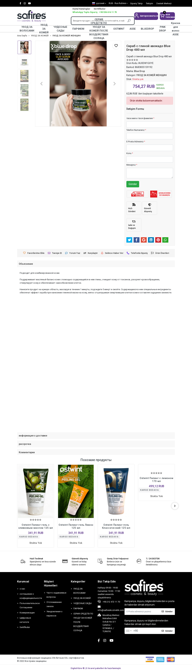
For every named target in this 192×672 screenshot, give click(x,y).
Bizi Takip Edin (107, 581)
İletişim (149, 3)
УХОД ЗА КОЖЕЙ (44, 28)
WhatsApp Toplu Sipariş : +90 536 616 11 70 (95, 12)
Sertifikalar (100, 9)
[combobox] (128, 631)
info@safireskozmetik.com (111, 608)
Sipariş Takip (136, 3)
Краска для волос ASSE (175, 28)
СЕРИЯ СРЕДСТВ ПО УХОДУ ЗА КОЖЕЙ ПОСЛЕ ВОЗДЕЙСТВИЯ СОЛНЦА (98, 28)
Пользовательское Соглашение (30, 605)
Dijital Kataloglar (81, 9)
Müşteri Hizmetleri (50, 583)
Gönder (133, 184)
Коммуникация (27, 612)
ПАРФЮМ (78, 28)
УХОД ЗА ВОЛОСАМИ (27, 28)
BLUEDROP (147, 28)
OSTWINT (119, 28)
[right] (175, 506)
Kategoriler (78, 581)
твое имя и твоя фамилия (140, 118)
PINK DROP (162, 28)
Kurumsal (23, 581)
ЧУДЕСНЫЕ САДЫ (60, 28)
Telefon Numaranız (136, 130)
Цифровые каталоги (25, 620)
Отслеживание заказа (54, 604)
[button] (146, 16)
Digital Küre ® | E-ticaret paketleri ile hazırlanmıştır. (96, 668)
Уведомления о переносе (54, 613)
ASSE (133, 28)
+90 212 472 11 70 (109, 601)
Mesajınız (131, 165)
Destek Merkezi (164, 3)
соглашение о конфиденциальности (30, 596)
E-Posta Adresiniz (135, 141)
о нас (22, 588)
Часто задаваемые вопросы (56, 594)
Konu (129, 153)
